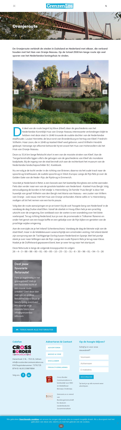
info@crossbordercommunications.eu (28, 362)
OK (61, 426)
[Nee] (117, 423)
